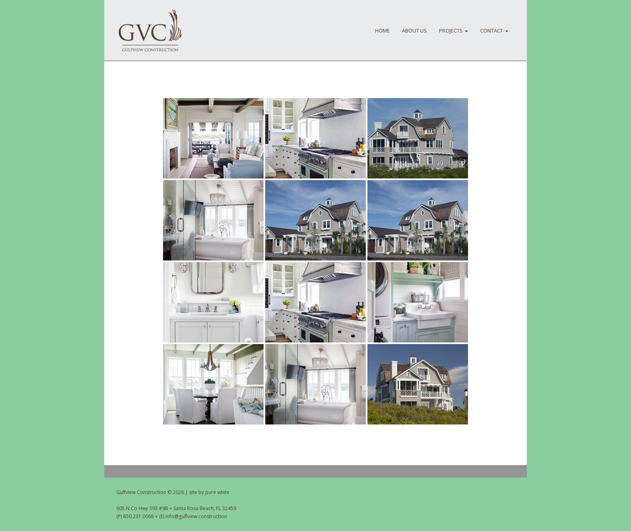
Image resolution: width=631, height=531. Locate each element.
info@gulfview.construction (196, 516)
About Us (414, 30)
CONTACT (494, 30)
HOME (382, 30)
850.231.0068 (138, 516)
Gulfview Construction (150, 30)
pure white (217, 492)
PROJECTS (453, 30)
